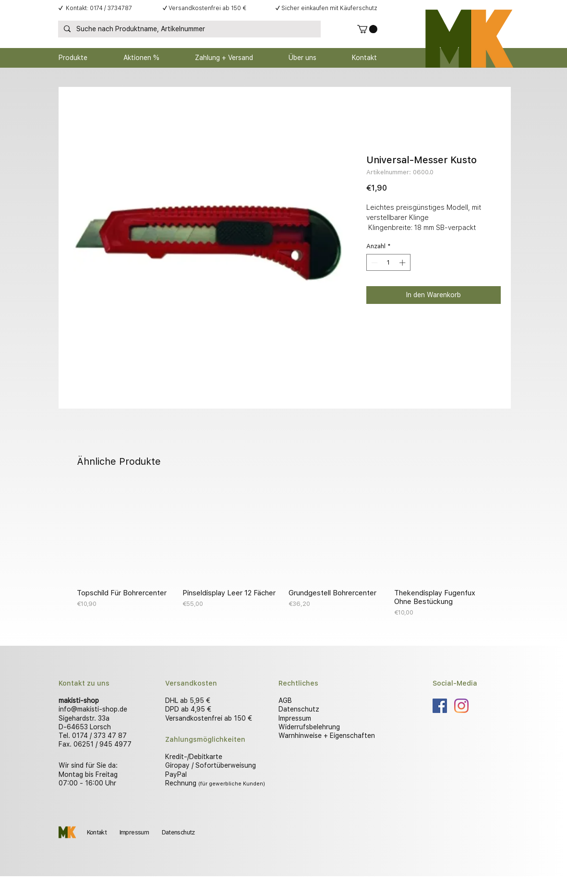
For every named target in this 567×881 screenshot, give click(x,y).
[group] (284, 551)
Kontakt (97, 832)
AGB (285, 700)
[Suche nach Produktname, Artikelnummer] (188, 29)
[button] (367, 29)
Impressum (294, 718)
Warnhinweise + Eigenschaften (326, 735)
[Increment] (403, 262)
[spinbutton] (388, 262)
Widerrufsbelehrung (309, 727)
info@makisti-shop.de (93, 709)
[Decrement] (373, 262)
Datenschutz (298, 709)
